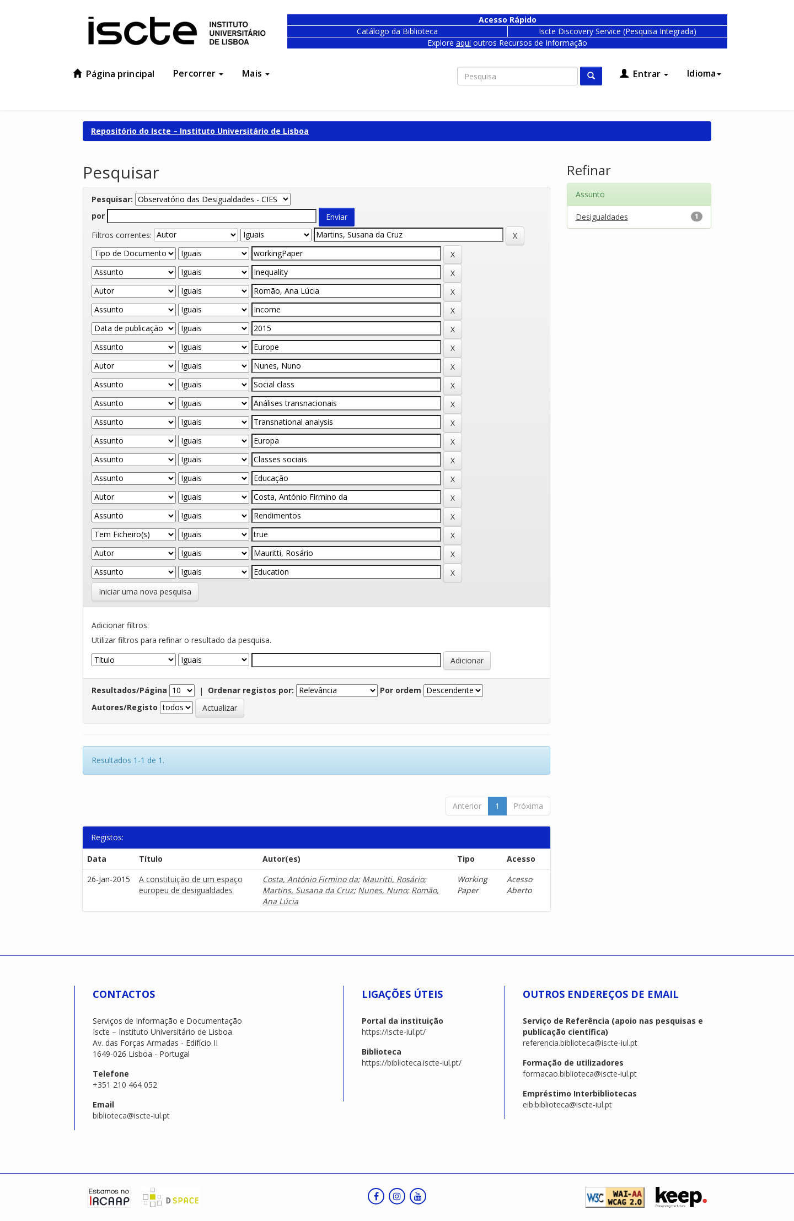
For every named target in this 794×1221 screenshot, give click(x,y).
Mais (256, 73)
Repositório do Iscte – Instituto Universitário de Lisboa (200, 131)
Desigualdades (602, 217)
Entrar (644, 74)
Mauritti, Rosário (393, 879)
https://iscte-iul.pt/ (394, 1031)
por (98, 215)
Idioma (704, 73)
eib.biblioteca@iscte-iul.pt (567, 1104)
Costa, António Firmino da (310, 879)
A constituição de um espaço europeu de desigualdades (191, 884)
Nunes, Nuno (382, 890)
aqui (463, 42)
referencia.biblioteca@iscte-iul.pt (580, 1043)
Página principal (113, 74)
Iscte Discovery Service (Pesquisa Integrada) (617, 31)
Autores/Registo (125, 707)
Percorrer (198, 73)
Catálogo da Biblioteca (397, 31)
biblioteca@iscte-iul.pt (131, 1115)
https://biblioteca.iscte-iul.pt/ (412, 1062)
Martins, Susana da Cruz (307, 890)
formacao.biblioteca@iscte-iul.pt (580, 1073)
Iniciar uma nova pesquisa (145, 591)
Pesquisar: (112, 199)
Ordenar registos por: (251, 690)
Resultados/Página (129, 690)
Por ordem (400, 690)
